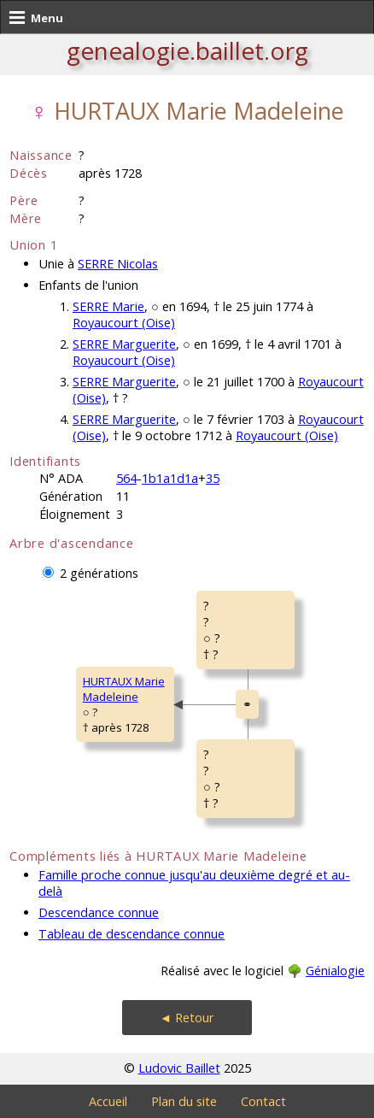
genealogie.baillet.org (187, 50)
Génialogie (335, 970)
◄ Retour (187, 1017)
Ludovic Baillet (179, 1068)
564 (126, 478)
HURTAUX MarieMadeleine (124, 689)
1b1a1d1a (170, 478)
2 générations (99, 573)
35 (212, 478)
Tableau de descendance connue (131, 934)
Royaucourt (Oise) (124, 323)
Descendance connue (98, 912)
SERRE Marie (108, 306)
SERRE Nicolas (118, 264)
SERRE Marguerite (124, 344)
